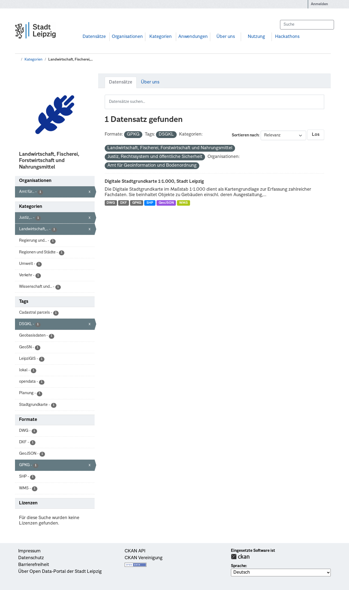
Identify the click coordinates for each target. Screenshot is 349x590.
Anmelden (319, 4)
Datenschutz (31, 558)
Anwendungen (193, 37)
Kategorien (160, 37)
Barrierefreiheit (33, 565)
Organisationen (127, 37)
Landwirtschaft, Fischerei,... (70, 59)
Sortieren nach (245, 135)
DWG (111, 203)
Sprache (238, 566)
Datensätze (94, 37)
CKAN (240, 556)
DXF (123, 203)
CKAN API (135, 551)
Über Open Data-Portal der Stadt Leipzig (60, 572)
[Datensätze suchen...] (307, 24)
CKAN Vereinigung (144, 558)
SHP (149, 203)
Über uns (225, 37)
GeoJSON (166, 203)
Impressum (29, 551)
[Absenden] (327, 24)
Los (316, 135)
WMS (183, 203)
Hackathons (287, 37)
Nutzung (256, 37)
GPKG (136, 203)
